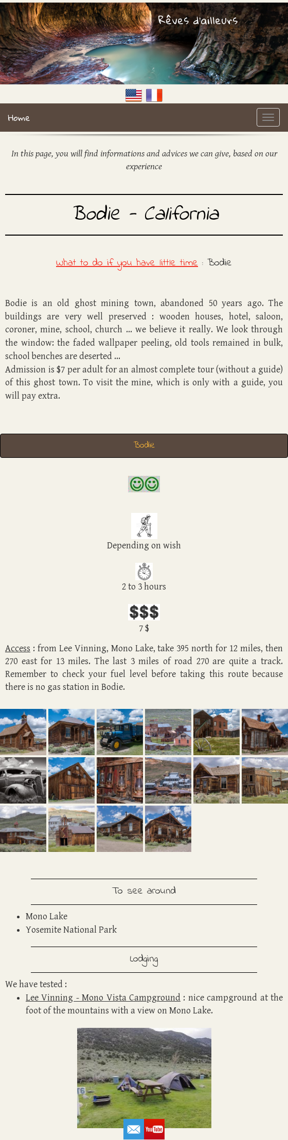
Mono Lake (46, 916)
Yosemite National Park (71, 929)
